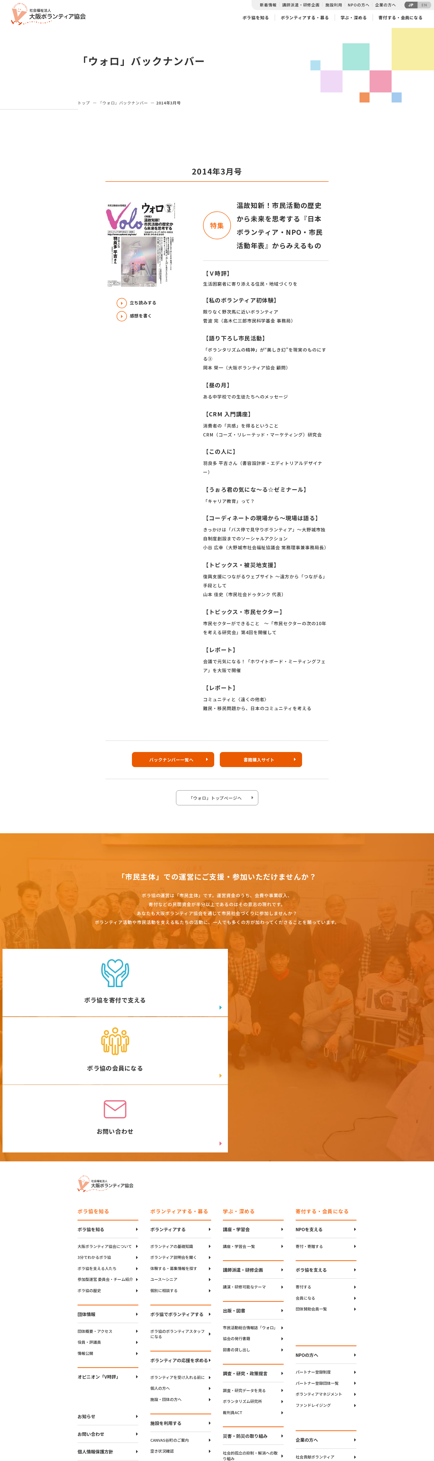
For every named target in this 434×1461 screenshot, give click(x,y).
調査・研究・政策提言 (245, 1254)
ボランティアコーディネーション (179, 1360)
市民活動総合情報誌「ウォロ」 (250, 1208)
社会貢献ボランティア (315, 1338)
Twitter (336, 1409)
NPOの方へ (358, 5)
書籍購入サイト (260, 759)
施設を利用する (166, 1303)
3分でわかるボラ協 (94, 1138)
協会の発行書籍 (236, 1219)
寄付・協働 (305, 1360)
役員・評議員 (89, 1223)
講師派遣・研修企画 (301, 5)
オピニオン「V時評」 (99, 1257)
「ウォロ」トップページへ (215, 798)
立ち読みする (138, 302)
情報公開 (85, 1234)
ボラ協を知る (255, 17)
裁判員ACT (232, 1293)
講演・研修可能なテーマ (244, 1168)
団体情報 (86, 1195)
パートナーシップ (311, 1349)
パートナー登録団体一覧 (317, 1264)
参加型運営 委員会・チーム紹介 (105, 1160)
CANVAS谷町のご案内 (169, 1321)
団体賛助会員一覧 (311, 1190)
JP (411, 5)
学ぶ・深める (354, 17)
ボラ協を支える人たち (97, 1149)
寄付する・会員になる (400, 17)
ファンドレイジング (313, 1286)
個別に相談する (164, 1171)
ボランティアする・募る (305, 17)
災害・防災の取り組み (245, 1317)
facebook (337, 1423)
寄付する (303, 1168)
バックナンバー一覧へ (171, 759)
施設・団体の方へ (166, 1280)
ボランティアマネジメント (319, 1275)
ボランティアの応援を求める (179, 1241)
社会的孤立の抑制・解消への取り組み (250, 1336)
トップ (84, 103)
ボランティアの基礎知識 (171, 1127)
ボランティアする (168, 1110)
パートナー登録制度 (313, 1253)
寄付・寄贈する (309, 1127)
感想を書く (135, 316)
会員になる (305, 1178)
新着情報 (268, 5)
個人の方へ (160, 1269)
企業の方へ (385, 5)
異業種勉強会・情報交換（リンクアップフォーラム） (323, 1374)
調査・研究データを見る (244, 1271)
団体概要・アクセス (95, 1212)
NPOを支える (309, 1110)
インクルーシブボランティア (175, 1381)
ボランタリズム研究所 (242, 1282)
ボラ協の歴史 (89, 1171)
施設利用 (334, 5)
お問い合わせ (91, 1315)
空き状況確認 (162, 1332)
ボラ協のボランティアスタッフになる (177, 1214)
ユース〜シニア (163, 1160)
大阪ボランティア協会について (105, 1127)
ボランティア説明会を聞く (173, 1138)
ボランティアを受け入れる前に (177, 1258)
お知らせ (86, 1297)
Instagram (337, 1437)
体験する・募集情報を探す (173, 1149)
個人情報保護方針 (95, 1332)
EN (424, 5)
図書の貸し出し (236, 1230)
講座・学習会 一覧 (239, 1127)
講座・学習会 (236, 1110)
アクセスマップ (228, 1418)
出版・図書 (234, 1191)
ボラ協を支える (311, 1150)
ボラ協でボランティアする (177, 1195)
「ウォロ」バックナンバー (123, 103)
